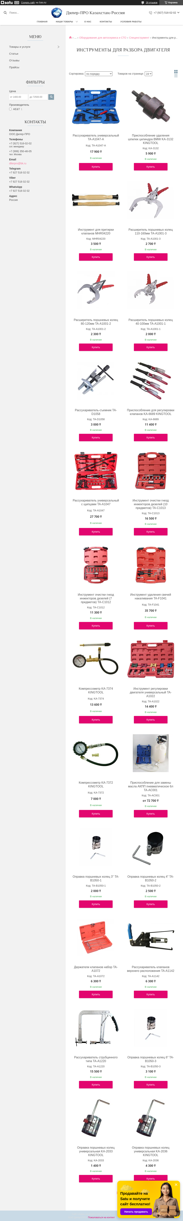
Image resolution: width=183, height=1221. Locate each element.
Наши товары (64, 22)
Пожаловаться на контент (101, 1217)
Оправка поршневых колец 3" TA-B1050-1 (96, 878)
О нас (88, 22)
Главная (42, 22)
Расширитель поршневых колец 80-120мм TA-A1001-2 (96, 321)
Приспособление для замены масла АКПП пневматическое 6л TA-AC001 (150, 786)
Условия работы (131, 22)
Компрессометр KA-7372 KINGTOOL (96, 784)
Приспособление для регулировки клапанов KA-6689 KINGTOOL (150, 412)
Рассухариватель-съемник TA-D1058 (96, 412)
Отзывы (14, 60)
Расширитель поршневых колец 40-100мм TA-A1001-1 (150, 321)
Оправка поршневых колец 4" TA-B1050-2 (150, 878)
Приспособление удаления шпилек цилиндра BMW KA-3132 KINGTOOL (150, 139)
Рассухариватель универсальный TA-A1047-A (96, 137)
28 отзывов (151, 2)
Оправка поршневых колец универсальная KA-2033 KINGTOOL (96, 1151)
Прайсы (14, 67)
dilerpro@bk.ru (17, 163)
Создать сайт (28, 2)
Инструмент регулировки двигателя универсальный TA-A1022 (151, 692)
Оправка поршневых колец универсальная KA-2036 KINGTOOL (150, 1151)
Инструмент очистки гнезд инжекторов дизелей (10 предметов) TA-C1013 (151, 504)
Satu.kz (107, 1214)
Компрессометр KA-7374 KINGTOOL (96, 690)
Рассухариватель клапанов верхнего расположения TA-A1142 (150, 968)
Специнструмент (139, 37)
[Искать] (5, 12)
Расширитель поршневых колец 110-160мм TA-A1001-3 (150, 231)
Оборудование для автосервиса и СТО (102, 37)
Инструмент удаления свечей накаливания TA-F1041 (150, 596)
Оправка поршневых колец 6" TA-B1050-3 (150, 1059)
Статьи (13, 53)
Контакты (106, 22)
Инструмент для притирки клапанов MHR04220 (96, 231)
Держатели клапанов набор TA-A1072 (96, 968)
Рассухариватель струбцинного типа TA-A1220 (96, 1059)
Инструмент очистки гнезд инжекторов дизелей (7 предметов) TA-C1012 (96, 598)
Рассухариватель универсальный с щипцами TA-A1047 (96, 502)
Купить (96, 166)
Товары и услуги (19, 46)
